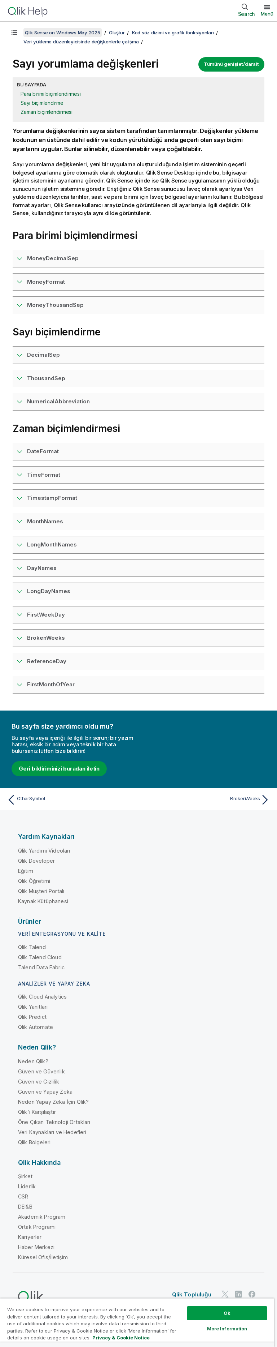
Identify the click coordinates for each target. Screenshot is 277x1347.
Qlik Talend (32, 947)
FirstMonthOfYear (51, 684)
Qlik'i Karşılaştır (37, 1112)
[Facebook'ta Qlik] (252, 1294)
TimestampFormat (52, 497)
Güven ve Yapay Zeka (45, 1092)
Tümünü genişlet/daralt (231, 64)
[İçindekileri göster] (14, 32)
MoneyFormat (46, 281)
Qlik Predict (32, 1017)
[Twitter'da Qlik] (225, 1294)
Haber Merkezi (36, 1247)
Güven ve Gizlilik (38, 1081)
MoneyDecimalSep (53, 258)
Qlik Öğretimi (34, 881)
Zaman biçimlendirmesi (46, 112)
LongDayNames (48, 591)
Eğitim (25, 871)
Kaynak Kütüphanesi (43, 901)
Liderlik (27, 1186)
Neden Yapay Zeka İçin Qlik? (53, 1102)
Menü (267, 14)
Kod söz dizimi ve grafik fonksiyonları (173, 32)
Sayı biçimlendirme (42, 103)
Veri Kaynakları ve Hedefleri (52, 1132)
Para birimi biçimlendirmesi (50, 94)
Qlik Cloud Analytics (42, 997)
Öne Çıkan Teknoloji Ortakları (54, 1122)
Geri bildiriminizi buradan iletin (59, 768)
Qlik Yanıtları (33, 1007)
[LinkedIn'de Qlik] (238, 1294)
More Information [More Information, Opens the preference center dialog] (227, 1328)
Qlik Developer (36, 861)
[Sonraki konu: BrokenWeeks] (206, 800)
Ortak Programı (37, 1227)
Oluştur (116, 32)
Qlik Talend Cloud (40, 957)
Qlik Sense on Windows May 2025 (62, 32)
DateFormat (43, 451)
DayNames (42, 568)
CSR (23, 1196)
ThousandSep (46, 378)
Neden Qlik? (33, 1061)
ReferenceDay (46, 661)
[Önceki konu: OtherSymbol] (70, 800)
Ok (227, 1313)
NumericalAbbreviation (58, 401)
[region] (137, 1322)
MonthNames (45, 521)
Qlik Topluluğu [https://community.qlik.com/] (191, 1294)
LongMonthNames (52, 544)
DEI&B (25, 1207)
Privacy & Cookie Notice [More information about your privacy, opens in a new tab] (121, 1337)
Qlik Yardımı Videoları (44, 851)
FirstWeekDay (46, 614)
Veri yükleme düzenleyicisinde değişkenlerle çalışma (80, 41)
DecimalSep (43, 354)
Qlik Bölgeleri (34, 1142)
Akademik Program (42, 1217)
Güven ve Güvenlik (41, 1071)
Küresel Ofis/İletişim (43, 1257)
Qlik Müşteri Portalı (41, 891)
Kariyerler (30, 1237)
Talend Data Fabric (41, 967)
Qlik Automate (35, 1027)
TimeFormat (43, 474)
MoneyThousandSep (55, 304)
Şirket (25, 1176)
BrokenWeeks (46, 637)
